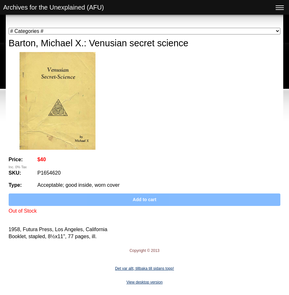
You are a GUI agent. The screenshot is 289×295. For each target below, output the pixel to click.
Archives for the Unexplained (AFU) (53, 7)
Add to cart (145, 199)
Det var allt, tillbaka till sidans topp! (144, 268)
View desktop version (144, 282)
